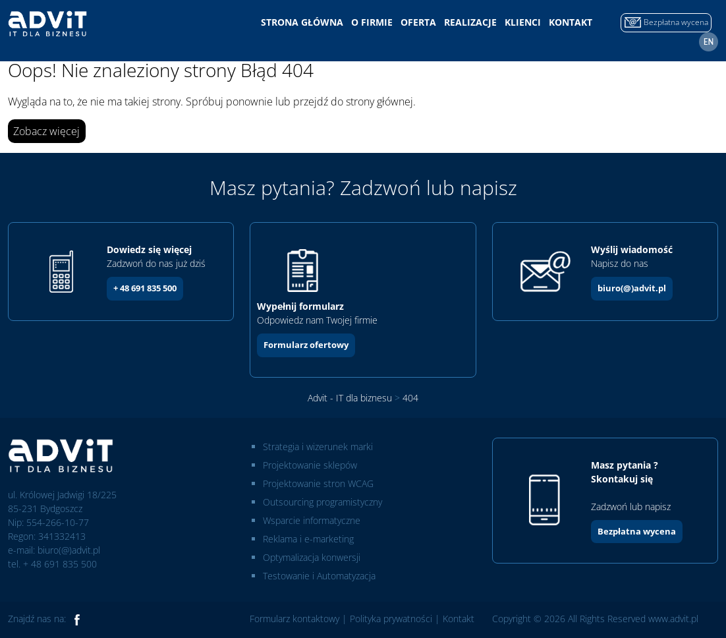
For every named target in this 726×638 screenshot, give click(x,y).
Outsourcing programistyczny (322, 502)
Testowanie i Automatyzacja (319, 575)
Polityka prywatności (391, 618)
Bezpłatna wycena (637, 531)
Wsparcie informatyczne (311, 520)
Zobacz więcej (46, 131)
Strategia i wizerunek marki (318, 446)
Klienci (523, 22)
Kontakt (570, 22)
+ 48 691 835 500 (145, 288)
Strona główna (302, 22)
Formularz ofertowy (306, 345)
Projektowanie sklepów (310, 465)
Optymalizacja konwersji (311, 557)
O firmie (372, 22)
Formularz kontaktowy (294, 618)
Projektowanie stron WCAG (318, 483)
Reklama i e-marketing (308, 539)
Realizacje (470, 22)
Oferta (418, 22)
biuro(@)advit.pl (632, 288)
